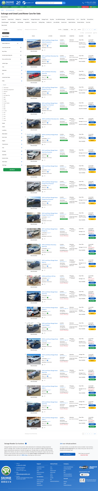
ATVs (51, 474)
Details (92, 46)
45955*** (49, 374)
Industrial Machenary (54, 481)
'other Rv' (4, 91)
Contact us (39, 474)
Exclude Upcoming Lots (7, 55)
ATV (3, 114)
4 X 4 (78, 19)
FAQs (38, 470)
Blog (65, 470)
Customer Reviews (67, 468)
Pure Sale (88, 22)
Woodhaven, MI (63, 167)
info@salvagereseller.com (23, 474)
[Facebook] (4, 482)
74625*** (49, 107)
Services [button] (28, 7)
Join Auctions (67, 454)
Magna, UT (62, 151)
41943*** (49, 60)
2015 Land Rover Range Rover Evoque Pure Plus (50, 88)
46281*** (49, 121)
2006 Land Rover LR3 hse (48, 276)
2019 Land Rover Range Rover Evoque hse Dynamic (50, 198)
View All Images (33, 51)
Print (95, 33)
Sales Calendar (40, 481)
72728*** (49, 170)
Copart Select (11, 19)
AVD (3, 116)
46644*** (49, 44)
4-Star (4, 101)
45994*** (49, 343)
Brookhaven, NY (63, 293)
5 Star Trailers (5, 103)
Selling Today (42, 22)
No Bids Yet (49, 22)
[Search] (64, 3)
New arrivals (4, 25)
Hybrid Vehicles (72, 22)
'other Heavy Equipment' (8, 89)
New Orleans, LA (63, 261)
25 (75, 29)
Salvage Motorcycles (35, 19)
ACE (3, 112)
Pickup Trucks (53, 470)
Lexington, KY (63, 387)
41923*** (49, 278)
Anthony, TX (62, 41)
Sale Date (66, 29)
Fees (64, 472)
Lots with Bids (56, 22)
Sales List (39, 483)
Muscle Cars (64, 22)
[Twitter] (2, 482)
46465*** (49, 390)
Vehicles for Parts (71, 19)
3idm (4, 99)
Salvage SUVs (26, 19)
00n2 (4, 93)
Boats (51, 476)
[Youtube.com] (10, 482)
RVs (51, 479)
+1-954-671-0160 (90, 2)
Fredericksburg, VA (64, 403)
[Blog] (8, 482)
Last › (95, 29)
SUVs (51, 468)
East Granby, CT (63, 88)
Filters (82, 33)
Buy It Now (4, 51)
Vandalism (27, 22)
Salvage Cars (18, 19)
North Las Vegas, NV (64, 308)
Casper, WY (62, 277)
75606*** (49, 201)
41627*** (49, 295)
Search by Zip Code (6, 47)
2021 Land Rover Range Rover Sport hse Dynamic (50, 151)
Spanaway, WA (63, 57)
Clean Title (83, 19)
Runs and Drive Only (6, 59)
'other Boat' (5, 87)
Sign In (79, 7)
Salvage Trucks (45, 19)
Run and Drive (90, 19)
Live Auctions (64, 46)
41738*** (49, 406)
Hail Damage (20, 22)
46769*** (49, 75)
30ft (3, 97)
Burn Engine (13, 22)
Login (65, 483)
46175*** (49, 421)
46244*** (49, 264)
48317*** (49, 154)
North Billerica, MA (64, 371)
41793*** (49, 311)
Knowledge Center (40, 467)
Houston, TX (62, 72)
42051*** (49, 91)
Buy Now (52, 19)
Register (65, 481)
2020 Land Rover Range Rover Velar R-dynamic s (50, 41)
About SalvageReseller (68, 467)
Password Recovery (67, 485)
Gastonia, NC (62, 230)
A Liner (4, 110)
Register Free (84, 455)
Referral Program (40, 472)
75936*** (49, 217)
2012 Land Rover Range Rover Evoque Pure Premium (50, 104)
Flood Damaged (5, 22)
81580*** (49, 138)
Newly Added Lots (6, 43)
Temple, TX (62, 245)
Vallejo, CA (62, 104)
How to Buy (39, 468)
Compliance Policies (68, 476)
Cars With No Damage (60, 19)
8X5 (3, 107)
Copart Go (4, 19)
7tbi (3, 105)
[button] (5, 7)
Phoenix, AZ (62, 418)
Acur (4, 118)
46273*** (49, 233)
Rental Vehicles (80, 22)
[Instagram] (6, 482)
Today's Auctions (40, 479)
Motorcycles (52, 472)
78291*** (49, 185)
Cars (51, 467)
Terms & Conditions (68, 474)
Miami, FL (62, 324)
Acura (4, 120)
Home (2, 10)
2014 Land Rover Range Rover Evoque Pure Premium (50, 214)
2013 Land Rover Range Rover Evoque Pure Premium (50, 182)
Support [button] (22, 7)
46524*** (49, 358)
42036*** (49, 327)
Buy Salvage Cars (10, 10)
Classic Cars (34, 22)
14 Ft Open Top (6, 95)
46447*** (49, 248)
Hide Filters (19, 29)
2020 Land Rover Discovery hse (50, 119)
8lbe (3, 108)
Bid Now (92, 43)
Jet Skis (51, 477)
